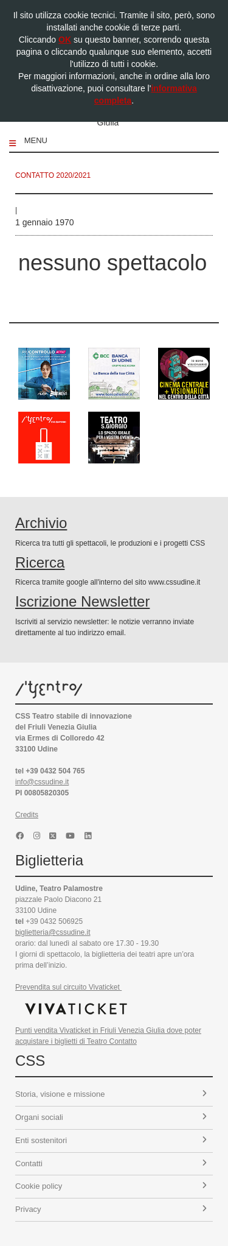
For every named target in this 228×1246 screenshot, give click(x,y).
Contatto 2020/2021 (53, 175)
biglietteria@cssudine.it (53, 932)
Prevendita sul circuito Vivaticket (68, 987)
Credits (26, 815)
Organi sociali (111, 1117)
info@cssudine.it (42, 782)
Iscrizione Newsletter (82, 601)
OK (64, 39)
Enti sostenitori (111, 1140)
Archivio (41, 523)
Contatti (111, 1163)
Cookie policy (111, 1186)
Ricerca (39, 562)
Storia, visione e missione (111, 1094)
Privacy (111, 1209)
